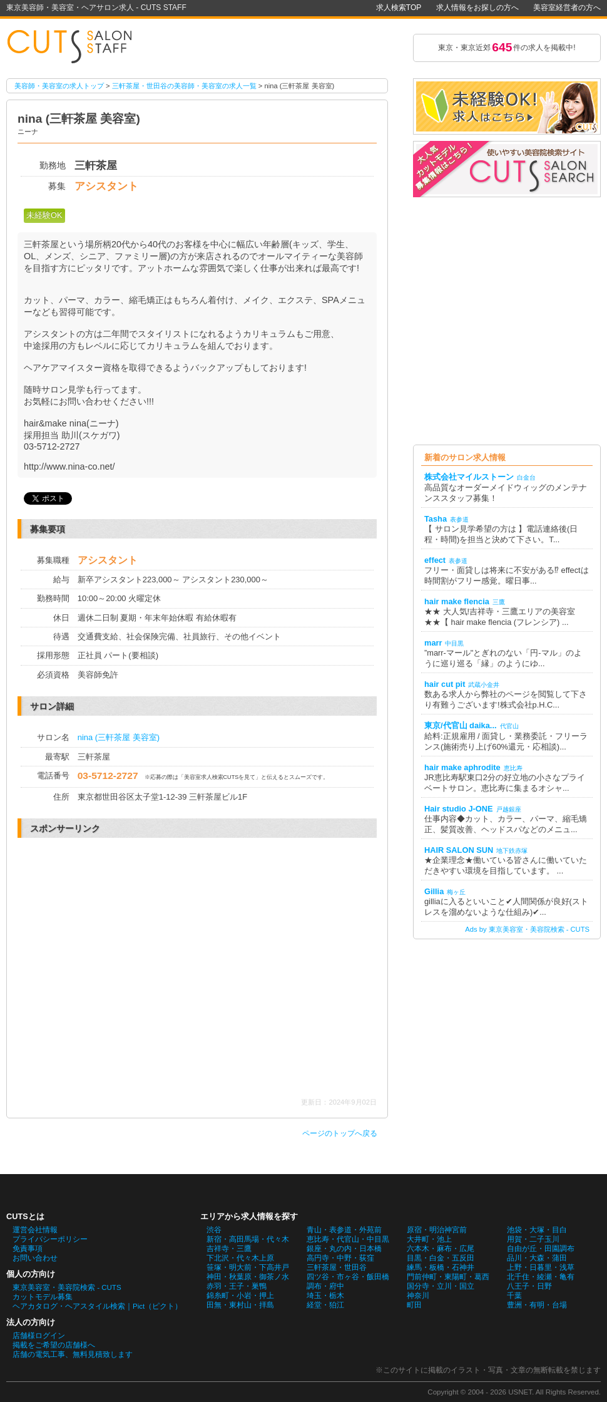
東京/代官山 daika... (460, 725)
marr (433, 642)
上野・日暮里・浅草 (540, 1267)
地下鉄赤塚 (512, 850)
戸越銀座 (508, 809)
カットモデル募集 (43, 1297)
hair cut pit (444, 684)
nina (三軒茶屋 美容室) (119, 737)
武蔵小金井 (483, 684)
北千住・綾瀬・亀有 (540, 1277)
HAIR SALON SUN (458, 850)
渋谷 (214, 1230)
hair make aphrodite (462, 767)
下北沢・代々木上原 (240, 1258)
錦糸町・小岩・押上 (240, 1295)
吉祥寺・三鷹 (229, 1248)
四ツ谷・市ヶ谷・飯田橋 (348, 1277)
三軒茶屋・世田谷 (337, 1267)
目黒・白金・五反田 (440, 1258)
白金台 (526, 477)
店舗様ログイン (39, 1335)
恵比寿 (513, 768)
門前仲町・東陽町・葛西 (448, 1277)
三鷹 (498, 602)
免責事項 (28, 1248)
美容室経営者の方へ (567, 7)
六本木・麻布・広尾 (440, 1248)
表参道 (459, 519)
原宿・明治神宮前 (437, 1230)
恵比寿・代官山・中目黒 (348, 1239)
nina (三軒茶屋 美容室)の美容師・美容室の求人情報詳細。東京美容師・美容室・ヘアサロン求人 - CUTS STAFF (75, 47)
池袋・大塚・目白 (537, 1230)
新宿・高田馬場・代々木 (248, 1239)
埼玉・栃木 (325, 1295)
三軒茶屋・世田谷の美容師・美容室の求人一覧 (184, 86)
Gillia (434, 891)
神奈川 (418, 1295)
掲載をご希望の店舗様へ (54, 1345)
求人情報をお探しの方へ (477, 7)
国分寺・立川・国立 (440, 1286)
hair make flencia (456, 601)
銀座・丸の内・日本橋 (344, 1248)
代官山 (509, 726)
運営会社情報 (35, 1230)
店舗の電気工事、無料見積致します (73, 1354)
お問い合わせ (35, 1258)
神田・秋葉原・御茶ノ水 (248, 1277)
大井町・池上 (429, 1239)
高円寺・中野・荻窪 (340, 1258)
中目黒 (454, 643)
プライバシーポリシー (50, 1239)
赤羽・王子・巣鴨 (237, 1286)
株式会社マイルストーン (469, 477)
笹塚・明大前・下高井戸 (248, 1267)
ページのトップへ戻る (339, 1133)
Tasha (435, 518)
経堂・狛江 (325, 1305)
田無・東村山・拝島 (240, 1305)
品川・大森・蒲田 (537, 1258)
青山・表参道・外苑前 (344, 1230)
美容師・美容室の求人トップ (59, 86)
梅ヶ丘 (456, 892)
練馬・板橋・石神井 (440, 1267)
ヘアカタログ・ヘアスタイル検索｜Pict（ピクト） (97, 1306)
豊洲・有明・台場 (537, 1305)
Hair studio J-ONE (458, 808)
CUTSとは (25, 1216)
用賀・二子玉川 (533, 1239)
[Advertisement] (123, 967)
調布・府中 (325, 1286)
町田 (414, 1305)
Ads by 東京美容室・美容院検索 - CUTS (527, 929)
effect (435, 560)
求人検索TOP (398, 7)
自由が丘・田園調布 (540, 1248)
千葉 (514, 1295)
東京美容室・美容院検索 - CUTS (67, 1287)
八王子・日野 (529, 1286)
